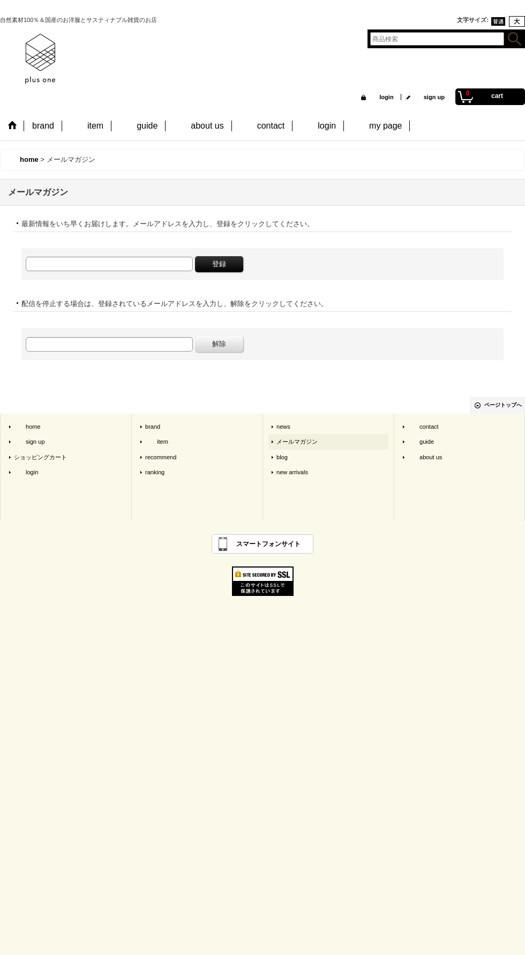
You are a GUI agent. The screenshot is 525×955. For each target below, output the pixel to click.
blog (282, 457)
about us (425, 457)
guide (421, 441)
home (27, 426)
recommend (160, 457)
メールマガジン (297, 441)
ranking (154, 472)
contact (423, 426)
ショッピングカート (40, 457)
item (156, 441)
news (283, 426)
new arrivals (292, 472)
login (380, 97)
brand (152, 426)
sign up (428, 97)
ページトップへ (503, 405)
